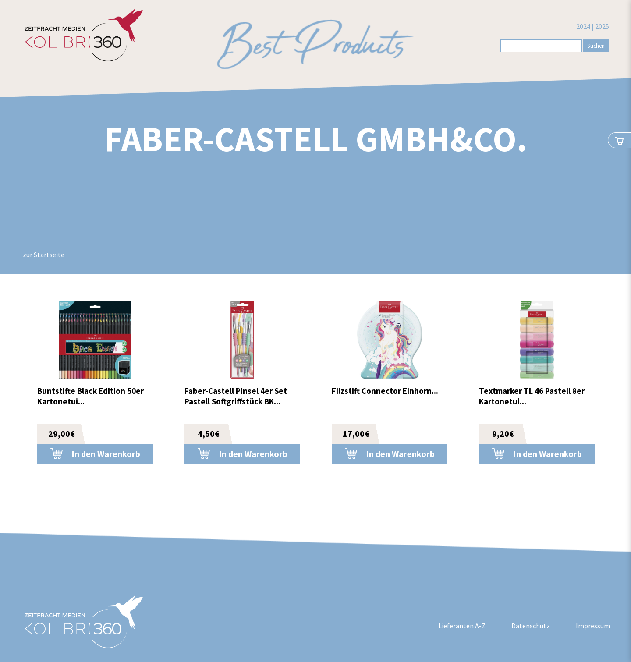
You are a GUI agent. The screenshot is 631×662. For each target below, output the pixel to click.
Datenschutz (530, 625)
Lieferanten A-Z (462, 625)
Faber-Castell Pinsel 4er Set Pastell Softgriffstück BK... (235, 396)
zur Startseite (43, 254)
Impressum (593, 625)
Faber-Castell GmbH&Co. (315, 139)
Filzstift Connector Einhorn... (385, 391)
